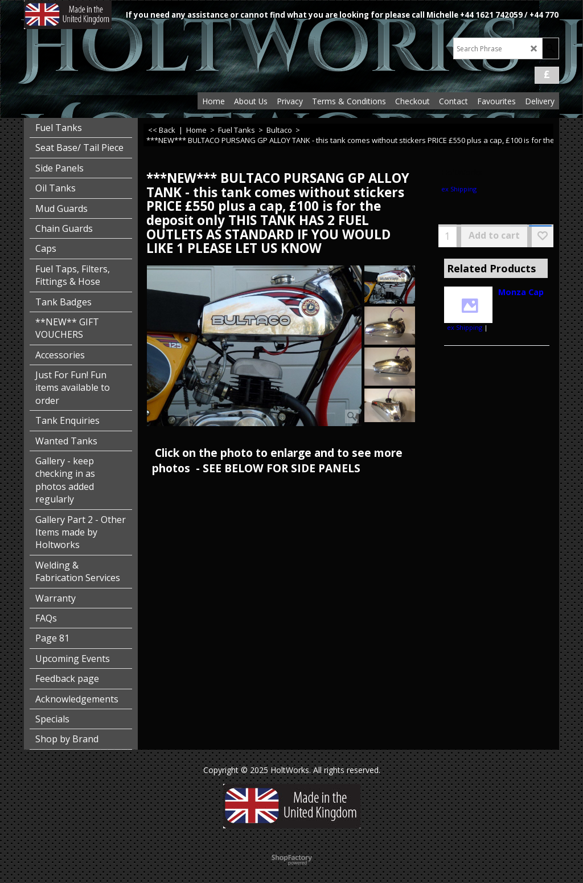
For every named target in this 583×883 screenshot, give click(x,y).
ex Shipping (459, 189)
